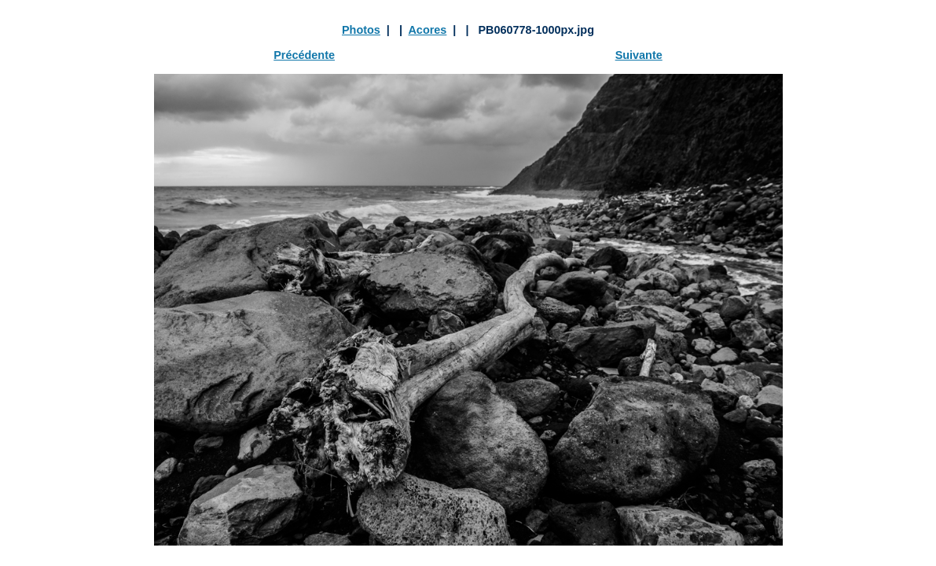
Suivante (639, 55)
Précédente (304, 55)
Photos (361, 30)
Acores (427, 30)
